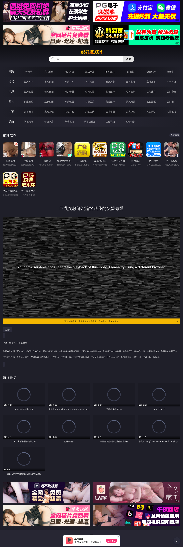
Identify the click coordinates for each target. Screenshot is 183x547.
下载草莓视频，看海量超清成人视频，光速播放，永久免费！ (121, 321)
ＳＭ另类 (171, 81)
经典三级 (130, 91)
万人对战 (69, 71)
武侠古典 (89, 111)
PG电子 (28, 71)
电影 (11, 91)
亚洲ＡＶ (28, 81)
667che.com (91, 52)
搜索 (128, 59)
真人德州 (49, 71)
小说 (11, 111)
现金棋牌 (151, 71)
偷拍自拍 (49, 91)
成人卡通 (69, 91)
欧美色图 (69, 101)
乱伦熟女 (151, 91)
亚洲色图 (49, 101)
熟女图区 (151, 101)
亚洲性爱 (28, 91)
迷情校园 (110, 111)
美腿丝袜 (110, 101)
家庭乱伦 (49, 111)
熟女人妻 (110, 81)
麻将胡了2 (110, 71)
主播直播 (151, 81)
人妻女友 (69, 111)
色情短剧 (130, 121)
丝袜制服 (130, 81)
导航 (11, 121)
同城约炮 (28, 121)
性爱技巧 (171, 111)
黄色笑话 (151, 111)
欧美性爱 (89, 91)
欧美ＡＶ (69, 81)
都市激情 (28, 111)
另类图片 (171, 101)
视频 (11, 81)
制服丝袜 (110, 91)
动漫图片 (89, 101)
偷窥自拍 (28, 101)
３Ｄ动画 (89, 81)
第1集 (7, 329)
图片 (11, 101)
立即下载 (112, 540)
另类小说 (130, 111)
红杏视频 (110, 121)
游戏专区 (89, 71)
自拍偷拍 (49, 81)
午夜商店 (49, 121)
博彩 (11, 71)
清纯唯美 (130, 101)
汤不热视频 (90, 121)
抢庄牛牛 (171, 71)
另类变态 (171, 91)
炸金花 (130, 71)
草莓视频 (69, 121)
